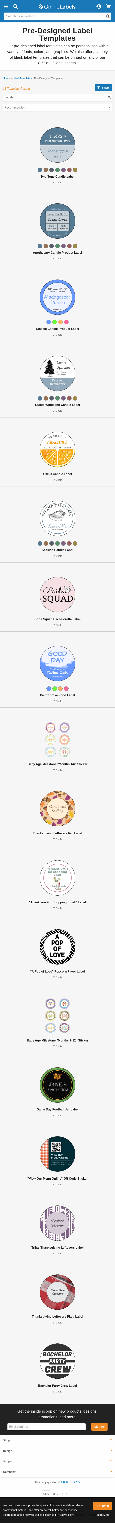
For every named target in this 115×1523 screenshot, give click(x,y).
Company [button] (9, 1471)
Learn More (102, 1514)
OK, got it (102, 1505)
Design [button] (7, 1451)
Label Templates (22, 78)
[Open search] (107, 16)
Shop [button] (6, 1440)
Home (6, 78)
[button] (6, 7)
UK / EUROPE (61, 1493)
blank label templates (32, 57)
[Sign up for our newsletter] (46, 1426)
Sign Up (99, 1426)
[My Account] (98, 7)
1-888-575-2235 (70, 1482)
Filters (103, 87)
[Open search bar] (15, 7)
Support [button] (8, 1461)
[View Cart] (108, 7)
